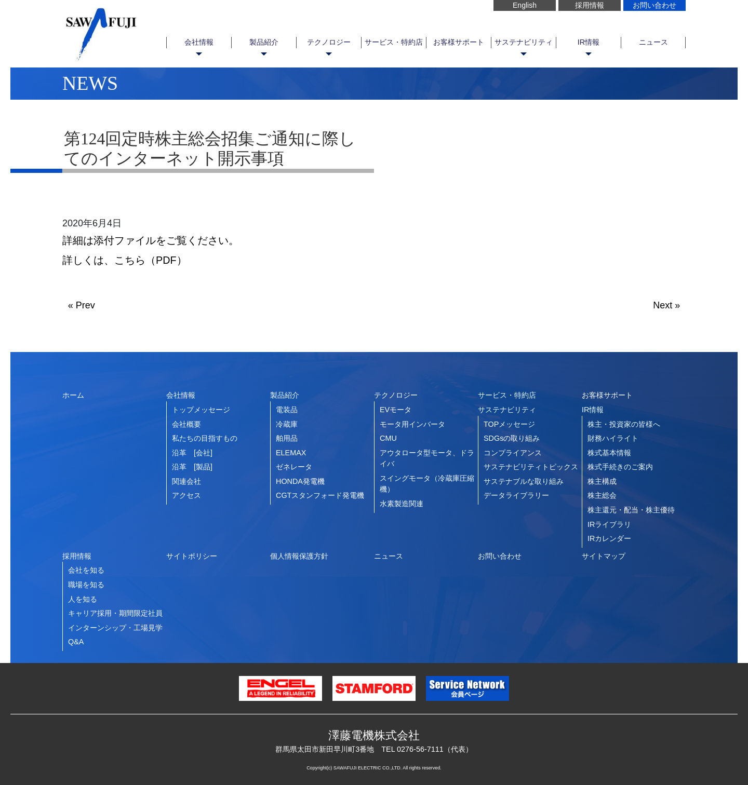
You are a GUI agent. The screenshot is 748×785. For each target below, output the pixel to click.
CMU (388, 438)
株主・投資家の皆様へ (623, 424)
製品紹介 (263, 42)
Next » (666, 305)
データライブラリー (516, 495)
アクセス (186, 495)
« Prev (81, 305)
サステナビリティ (524, 42)
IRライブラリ (609, 524)
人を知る (82, 599)
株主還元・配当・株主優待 (631, 510)
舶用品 (287, 438)
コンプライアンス (513, 453)
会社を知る (86, 570)
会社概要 (186, 424)
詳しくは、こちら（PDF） (124, 260)
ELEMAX (291, 453)
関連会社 (186, 481)
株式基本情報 (609, 453)
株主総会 (602, 495)
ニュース (653, 42)
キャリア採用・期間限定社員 (115, 613)
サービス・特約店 (394, 42)
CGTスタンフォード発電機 (320, 495)
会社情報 (198, 42)
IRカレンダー (609, 538)
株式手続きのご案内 (620, 467)
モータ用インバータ (412, 424)
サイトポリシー (191, 556)
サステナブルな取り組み (524, 481)
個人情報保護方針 (299, 556)
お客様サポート (458, 42)
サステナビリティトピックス (531, 467)
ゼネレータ (294, 467)
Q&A (76, 642)
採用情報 (589, 5)
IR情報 (588, 42)
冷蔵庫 (287, 424)
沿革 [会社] (192, 453)
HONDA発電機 (300, 481)
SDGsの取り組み (512, 438)
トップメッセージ (201, 409)
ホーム (73, 395)
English (525, 5)
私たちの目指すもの (204, 438)
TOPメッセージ (509, 424)
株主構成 (602, 481)
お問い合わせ (654, 5)
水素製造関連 (401, 503)
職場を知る (86, 584)
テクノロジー (329, 42)
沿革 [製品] (192, 467)
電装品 (287, 409)
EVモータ (395, 409)
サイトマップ (603, 556)
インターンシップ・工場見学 (115, 628)
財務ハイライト (612, 438)
